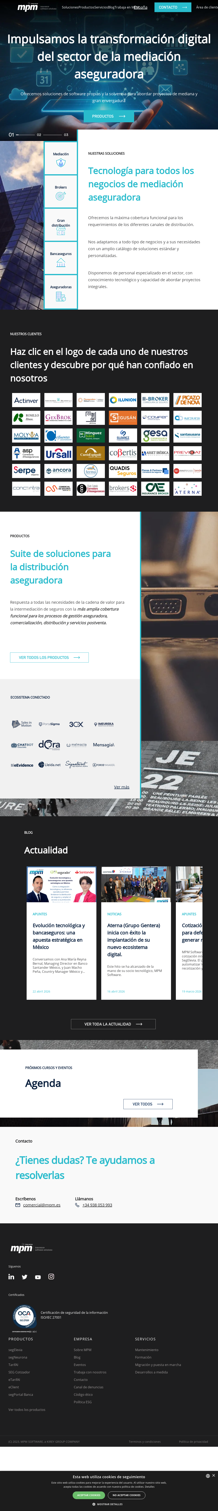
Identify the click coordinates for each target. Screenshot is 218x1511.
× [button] (213, 1475)
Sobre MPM (82, 1350)
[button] (108, 1504)
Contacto (81, 1379)
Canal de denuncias (88, 1387)
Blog (111, 7)
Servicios (101, 7)
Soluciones (70, 7)
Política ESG (83, 1402)
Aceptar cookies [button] (88, 1495)
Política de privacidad (193, 1442)
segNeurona (17, 1357)
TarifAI (13, 1365)
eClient (13, 1387)
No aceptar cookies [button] (127, 1495)
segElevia (15, 1350)
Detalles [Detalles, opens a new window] (149, 1486)
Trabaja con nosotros (90, 1372)
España (140, 7)
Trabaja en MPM (127, 7)
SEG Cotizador (19, 1372)
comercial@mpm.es (41, 1205)
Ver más (121, 787)
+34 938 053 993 (97, 1205)
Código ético (83, 1394)
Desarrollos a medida (151, 1372)
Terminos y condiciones (145, 1442)
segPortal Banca (20, 1394)
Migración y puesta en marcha (158, 1365)
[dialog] (109, 1491)
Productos (86, 7)
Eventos (80, 1365)
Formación (143, 1357)
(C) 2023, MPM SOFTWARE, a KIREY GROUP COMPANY (44, 1442)
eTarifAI (14, 1379)
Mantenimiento (147, 1350)
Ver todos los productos (26, 1409)
